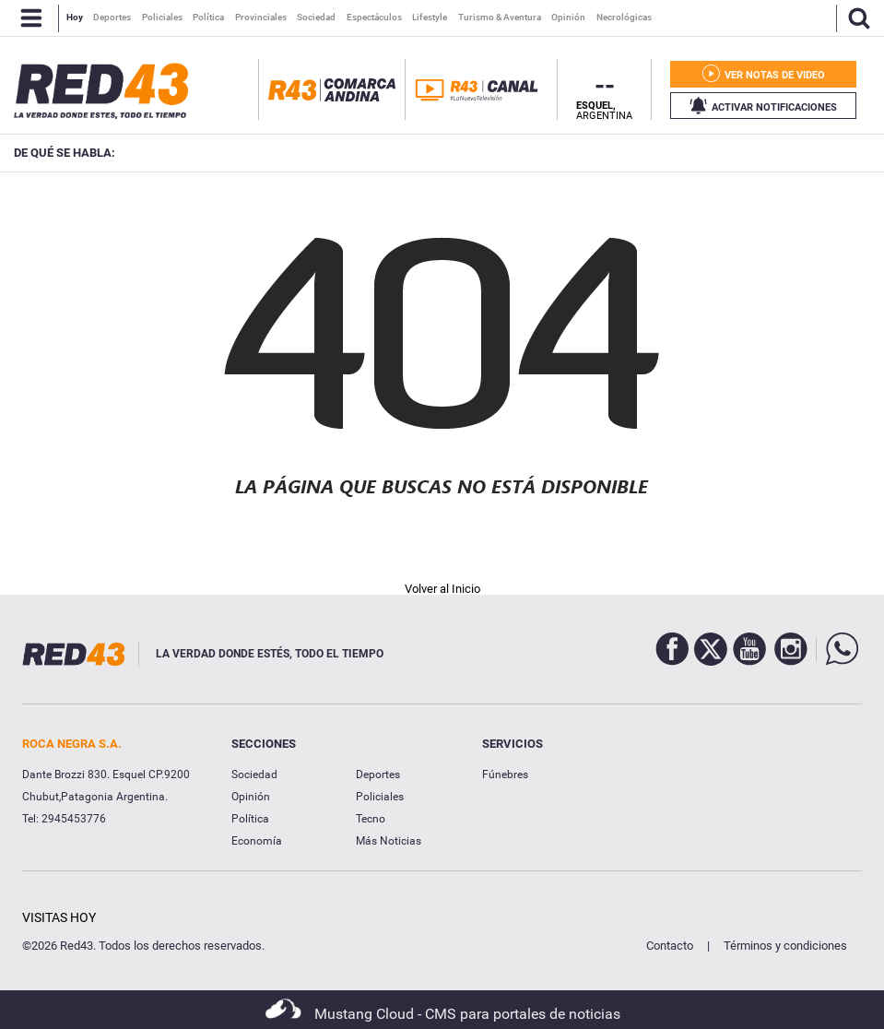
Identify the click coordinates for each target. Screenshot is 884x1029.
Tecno (370, 818)
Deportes (378, 774)
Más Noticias (388, 840)
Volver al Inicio (442, 589)
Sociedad (254, 774)
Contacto (669, 945)
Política (250, 818)
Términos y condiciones (785, 945)
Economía (256, 840)
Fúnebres (505, 774)
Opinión (250, 796)
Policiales (380, 796)
